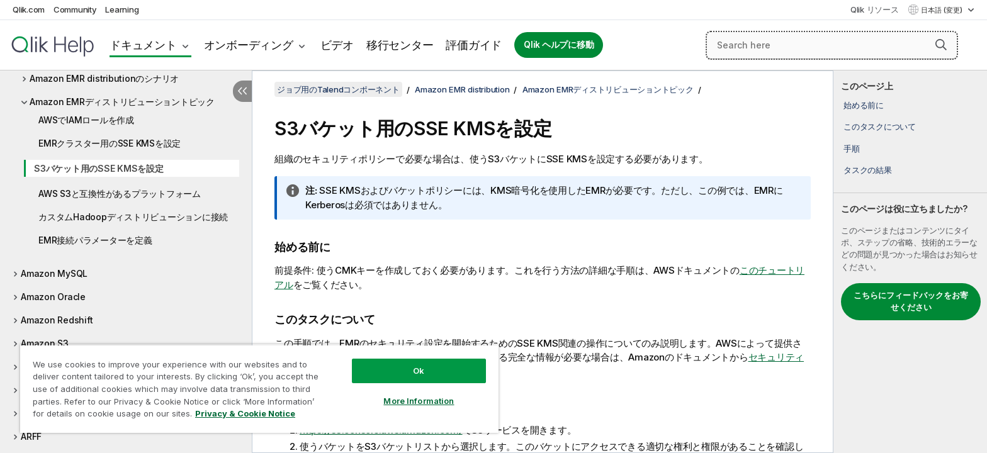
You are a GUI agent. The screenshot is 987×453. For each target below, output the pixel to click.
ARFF (31, 436)
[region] (259, 388)
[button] (941, 44)
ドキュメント (143, 45)
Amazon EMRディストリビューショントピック (122, 101)
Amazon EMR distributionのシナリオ (104, 78)
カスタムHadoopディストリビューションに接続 (133, 216)
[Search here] (832, 45)
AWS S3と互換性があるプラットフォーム (119, 193)
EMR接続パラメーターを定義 (95, 240)
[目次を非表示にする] (242, 91)
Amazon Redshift (57, 320)
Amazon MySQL (54, 273)
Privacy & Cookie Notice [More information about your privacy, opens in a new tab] (245, 413)
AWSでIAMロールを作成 (86, 120)
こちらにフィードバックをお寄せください (911, 301)
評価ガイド (474, 45)
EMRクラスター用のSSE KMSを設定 (109, 143)
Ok (418, 371)
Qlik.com (29, 9)
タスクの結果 (867, 170)
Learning (121, 9)
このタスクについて (879, 126)
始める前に (863, 105)
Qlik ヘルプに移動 (559, 45)
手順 (851, 148)
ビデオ (337, 45)
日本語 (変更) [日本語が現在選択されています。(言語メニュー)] (942, 10)
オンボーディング (248, 45)
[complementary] (910, 261)
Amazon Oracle (53, 296)
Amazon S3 (45, 343)
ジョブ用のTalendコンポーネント (338, 89)
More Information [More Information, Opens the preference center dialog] (418, 401)
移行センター (400, 45)
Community (75, 9)
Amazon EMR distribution (462, 89)
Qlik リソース (874, 9)
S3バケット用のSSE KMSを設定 (99, 168)
